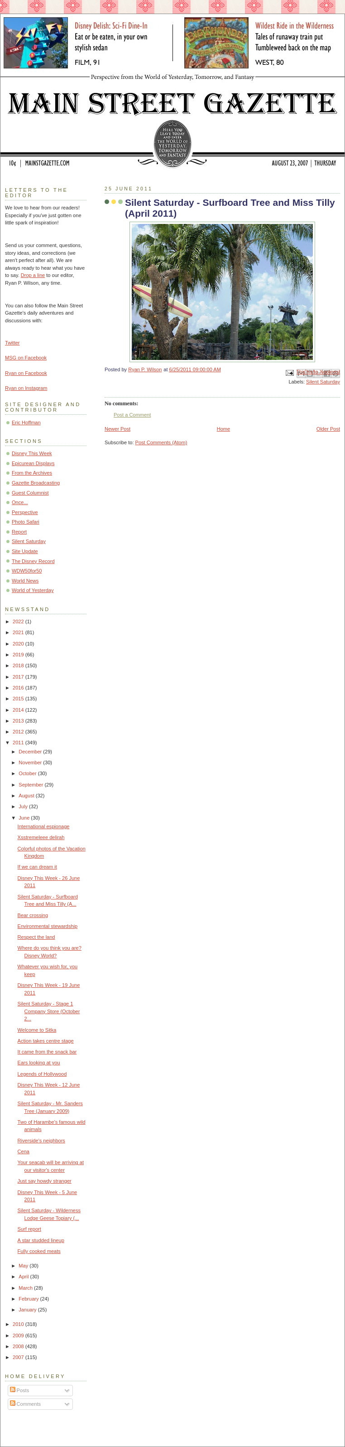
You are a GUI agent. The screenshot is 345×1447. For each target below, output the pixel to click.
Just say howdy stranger (45, 1181)
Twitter (12, 342)
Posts (19, 1390)
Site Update (25, 551)
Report (19, 531)
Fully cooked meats (39, 1251)
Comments (25, 1404)
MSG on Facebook (26, 357)
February (29, 1298)
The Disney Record (33, 561)
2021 (19, 632)
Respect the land (36, 937)
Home (223, 429)
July (24, 806)
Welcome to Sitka (37, 1030)
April (24, 1276)
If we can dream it (37, 866)
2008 (19, 1346)
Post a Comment (132, 415)
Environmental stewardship (48, 926)
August (27, 795)
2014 (19, 710)
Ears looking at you (39, 1062)
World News (25, 580)
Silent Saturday (323, 381)
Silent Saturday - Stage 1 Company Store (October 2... (49, 1011)
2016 (19, 687)
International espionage (44, 826)
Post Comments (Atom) (161, 442)
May (24, 1265)
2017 (19, 677)
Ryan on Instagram (26, 388)
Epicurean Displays (33, 463)
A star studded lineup (41, 1240)
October (28, 773)
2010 (19, 1324)
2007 (19, 1357)
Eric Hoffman (26, 422)
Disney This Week (32, 453)
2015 (19, 698)
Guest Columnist (30, 492)
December (31, 751)
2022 (19, 621)
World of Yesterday (33, 590)
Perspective (25, 512)
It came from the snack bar (47, 1051)
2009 (19, 1335)
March (26, 1288)
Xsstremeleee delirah (41, 837)
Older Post (328, 429)
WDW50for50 (27, 570)
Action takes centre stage (46, 1041)
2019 (19, 654)
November (31, 762)
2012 (19, 731)
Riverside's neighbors (41, 1140)
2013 (19, 721)
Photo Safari (25, 521)
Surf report (29, 1229)
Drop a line (33, 275)
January (28, 1309)
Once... (20, 502)
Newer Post (117, 429)
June (25, 818)
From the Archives (32, 473)
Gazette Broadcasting (36, 483)
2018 (19, 665)
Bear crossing (33, 915)
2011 (19, 742)
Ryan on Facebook (26, 373)
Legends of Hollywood (42, 1074)
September (31, 784)
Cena (23, 1151)
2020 (19, 643)
